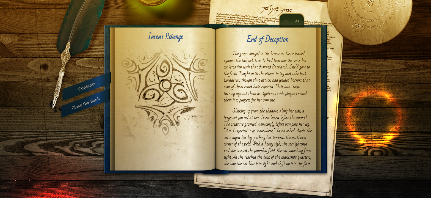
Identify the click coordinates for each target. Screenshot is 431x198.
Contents (86, 86)
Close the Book (86, 103)
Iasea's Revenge (165, 36)
